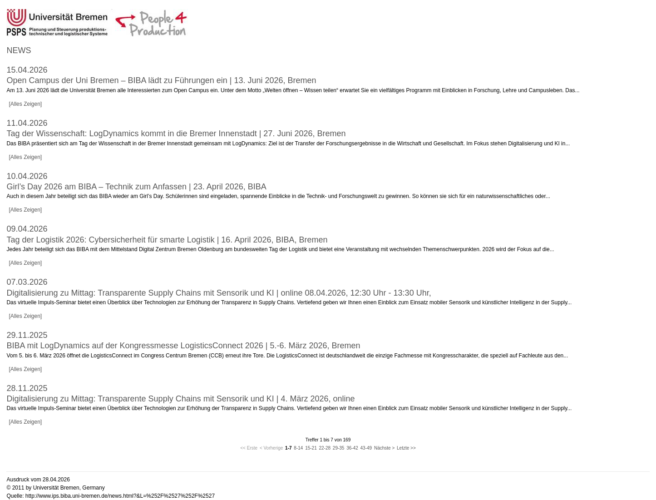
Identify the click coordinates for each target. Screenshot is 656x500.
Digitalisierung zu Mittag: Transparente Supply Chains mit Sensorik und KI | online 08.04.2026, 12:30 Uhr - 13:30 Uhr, (218, 292)
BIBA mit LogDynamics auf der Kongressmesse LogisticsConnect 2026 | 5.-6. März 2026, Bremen (183, 345)
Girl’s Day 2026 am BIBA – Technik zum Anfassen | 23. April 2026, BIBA (136, 186)
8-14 (298, 448)
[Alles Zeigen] (25, 104)
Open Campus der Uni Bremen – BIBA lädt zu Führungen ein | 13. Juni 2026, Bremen (161, 80)
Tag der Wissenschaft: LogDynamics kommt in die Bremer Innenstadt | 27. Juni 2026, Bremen (175, 133)
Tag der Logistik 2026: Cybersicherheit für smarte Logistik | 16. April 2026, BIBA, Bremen (166, 239)
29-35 (339, 448)
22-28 (324, 448)
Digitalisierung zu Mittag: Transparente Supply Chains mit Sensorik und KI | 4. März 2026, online (180, 398)
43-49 (366, 448)
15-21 (311, 448)
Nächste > (384, 448)
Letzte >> (406, 448)
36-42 (352, 448)
